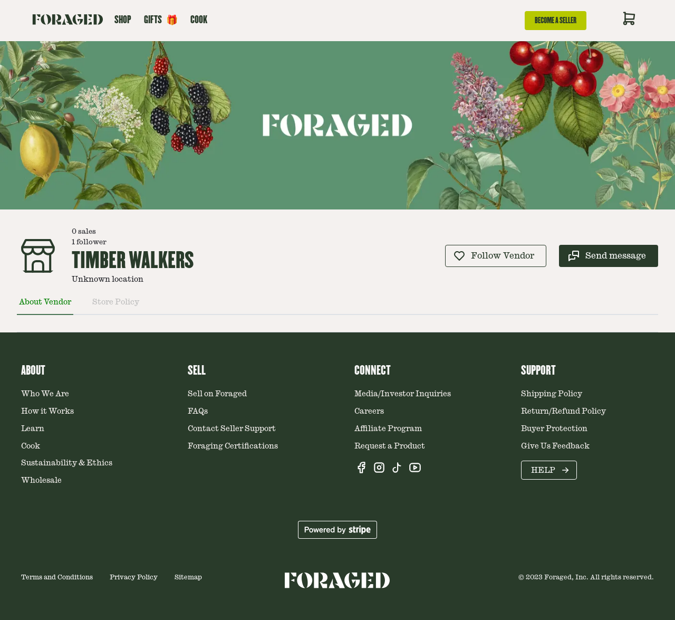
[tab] (45, 306)
